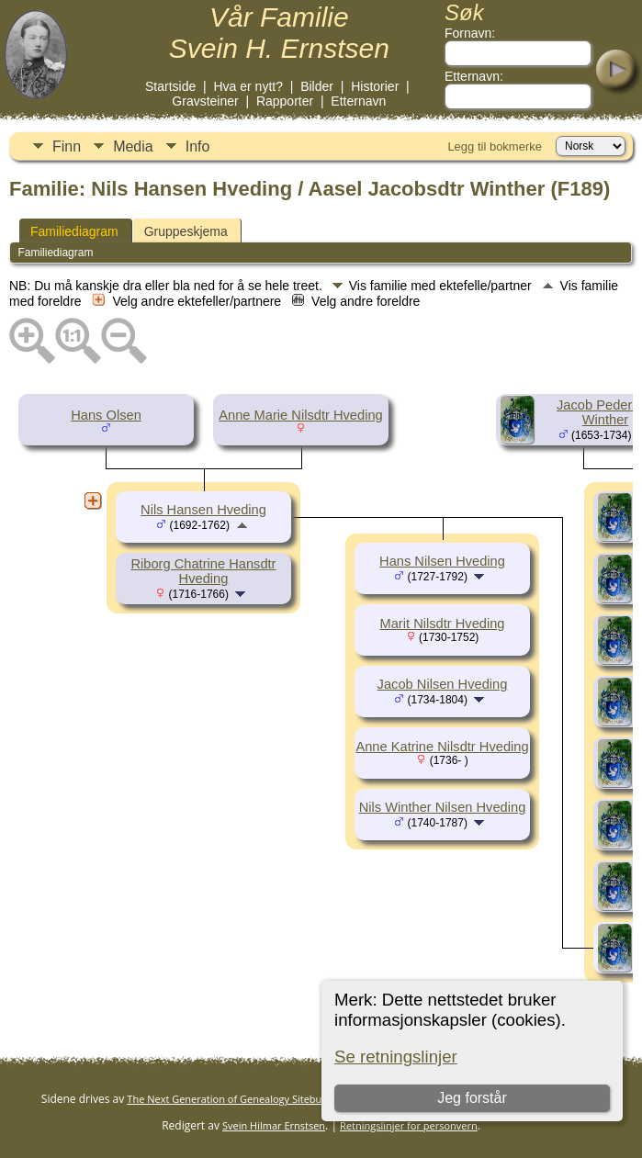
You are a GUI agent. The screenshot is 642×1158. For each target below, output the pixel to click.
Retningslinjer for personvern (409, 1125)
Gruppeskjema (186, 231)
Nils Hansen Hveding (203, 509)
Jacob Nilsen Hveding (442, 684)
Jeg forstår (472, 1098)
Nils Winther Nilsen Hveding (442, 807)
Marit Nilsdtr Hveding (441, 623)
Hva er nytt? (247, 86)
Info (198, 146)
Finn (66, 146)
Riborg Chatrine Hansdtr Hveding (203, 571)
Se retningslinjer (395, 1056)
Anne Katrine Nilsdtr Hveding (441, 746)
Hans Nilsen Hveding (442, 561)
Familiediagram (74, 231)
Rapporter (284, 101)
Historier (375, 86)
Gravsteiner (205, 101)
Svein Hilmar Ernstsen (273, 1125)
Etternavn (358, 101)
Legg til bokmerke (494, 146)
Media (133, 146)
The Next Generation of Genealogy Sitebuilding (237, 1099)
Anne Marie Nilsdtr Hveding (300, 415)
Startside (170, 86)
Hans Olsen (106, 415)
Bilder (316, 86)
